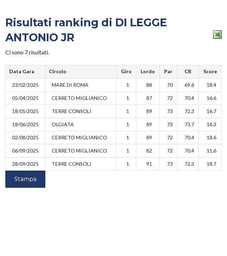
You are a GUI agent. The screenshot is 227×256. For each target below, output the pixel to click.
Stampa (25, 179)
